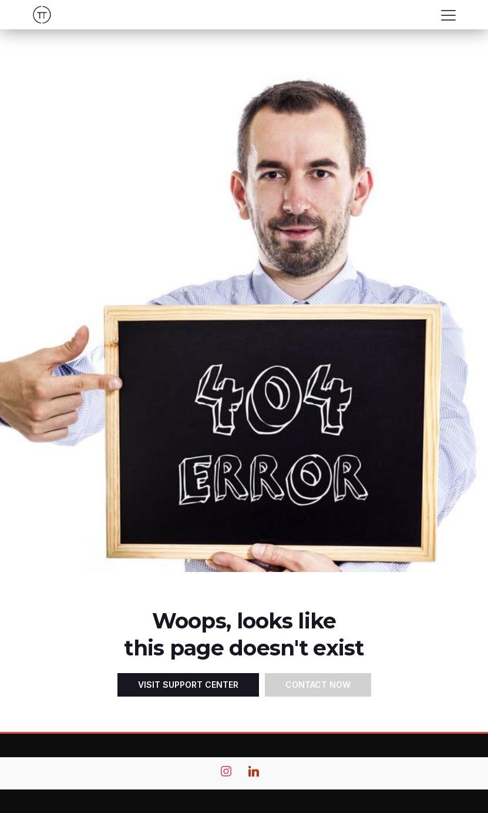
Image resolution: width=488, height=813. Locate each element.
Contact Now (318, 685)
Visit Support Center (188, 685)
